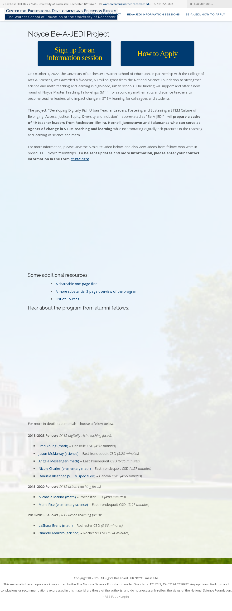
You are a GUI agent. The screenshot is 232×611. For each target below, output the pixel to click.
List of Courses (67, 299)
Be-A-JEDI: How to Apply (205, 14)
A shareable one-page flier (76, 284)
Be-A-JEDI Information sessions (153, 14)
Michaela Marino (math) (57, 497)
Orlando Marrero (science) (59, 533)
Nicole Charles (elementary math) (65, 468)
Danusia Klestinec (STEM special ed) (67, 476)
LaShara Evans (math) (56, 525)
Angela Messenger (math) (59, 461)
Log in (125, 596)
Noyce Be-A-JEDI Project (101, 14)
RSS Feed (111, 596)
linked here (80, 159)
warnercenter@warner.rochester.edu (126, 4)
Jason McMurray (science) (58, 453)
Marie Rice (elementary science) (63, 504)
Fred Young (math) (53, 446)
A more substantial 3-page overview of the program (96, 291)
